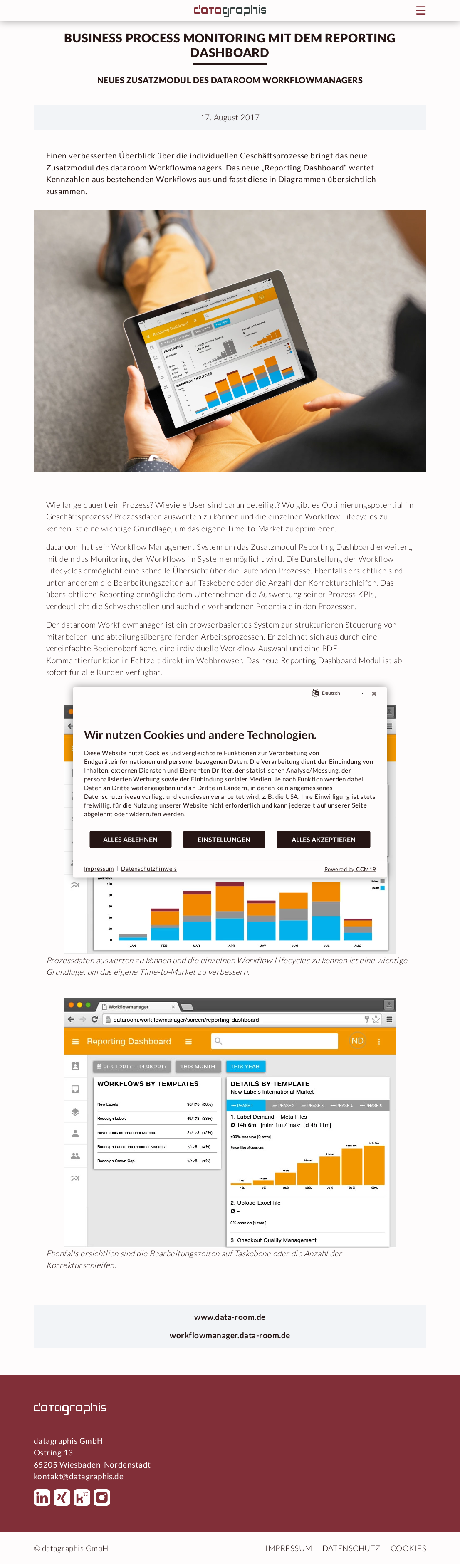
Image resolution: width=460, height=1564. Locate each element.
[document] (230, 779)
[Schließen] (374, 693)
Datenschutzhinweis (149, 868)
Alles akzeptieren (324, 839)
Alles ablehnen (130, 839)
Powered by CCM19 (350, 868)
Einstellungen (224, 839)
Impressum (288, 1548)
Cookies (408, 1548)
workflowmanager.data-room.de (230, 1335)
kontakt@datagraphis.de (79, 1476)
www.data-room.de (230, 1317)
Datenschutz (351, 1548)
